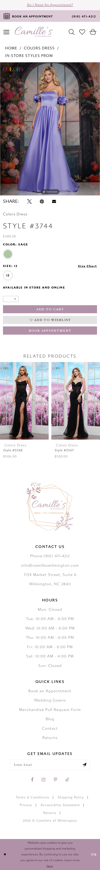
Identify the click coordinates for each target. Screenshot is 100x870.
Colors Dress (39, 48)
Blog (50, 719)
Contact (50, 728)
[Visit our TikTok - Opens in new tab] (67, 779)
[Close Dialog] (5, 854)
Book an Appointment (50, 691)
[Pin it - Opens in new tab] (42, 201)
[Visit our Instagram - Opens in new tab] (44, 779)
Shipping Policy (71, 797)
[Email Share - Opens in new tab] (54, 201)
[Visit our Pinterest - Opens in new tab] (55, 779)
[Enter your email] (50, 765)
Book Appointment (50, 330)
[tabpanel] (50, 129)
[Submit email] (84, 765)
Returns (50, 737)
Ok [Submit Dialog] (94, 854)
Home (11, 48)
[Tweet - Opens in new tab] (29, 201)
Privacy (26, 805)
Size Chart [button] (87, 266)
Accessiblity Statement (60, 805)
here (50, 866)
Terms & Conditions (32, 797)
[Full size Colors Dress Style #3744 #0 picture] (50, 129)
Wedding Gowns (50, 700)
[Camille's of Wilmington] (34, 32)
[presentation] (24, 401)
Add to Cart (50, 309)
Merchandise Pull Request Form (50, 709)
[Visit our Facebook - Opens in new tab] (32, 779)
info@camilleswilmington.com (50, 565)
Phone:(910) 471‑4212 (50, 556)
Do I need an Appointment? (50, 5)
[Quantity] (11, 299)
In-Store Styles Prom (29, 55)
